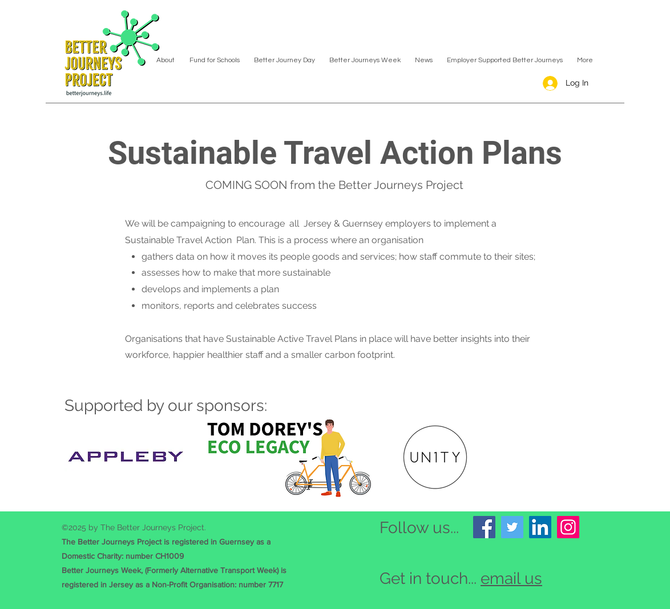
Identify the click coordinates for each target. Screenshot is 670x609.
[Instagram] (568, 527)
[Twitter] (512, 527)
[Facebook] (484, 527)
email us (511, 578)
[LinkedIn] (540, 527)
